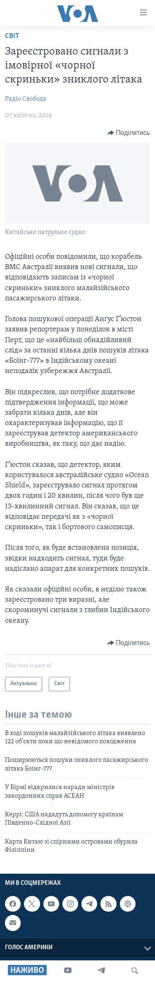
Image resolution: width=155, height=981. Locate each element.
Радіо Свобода (25, 99)
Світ (12, 36)
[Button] (128, 132)
